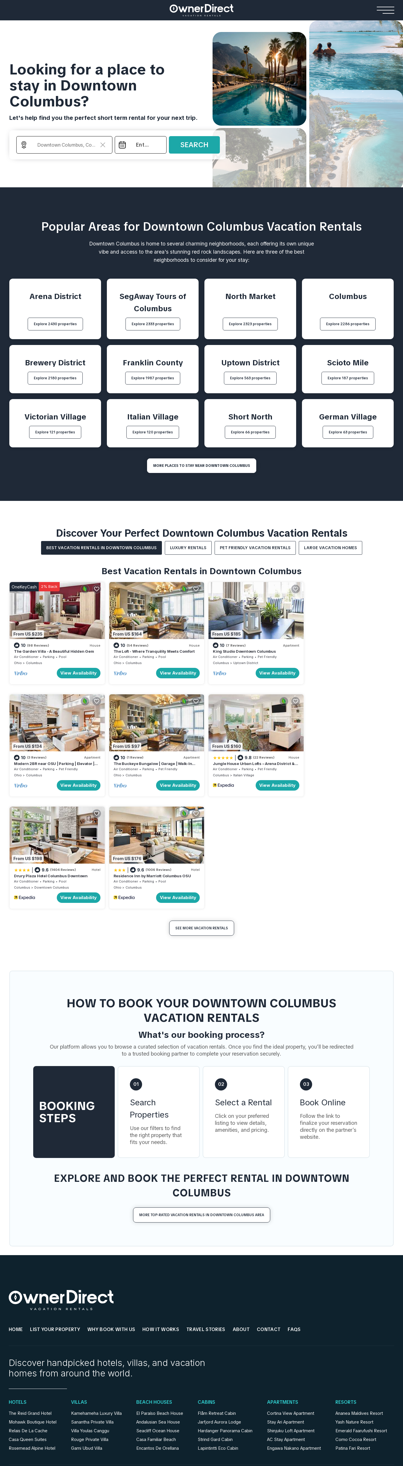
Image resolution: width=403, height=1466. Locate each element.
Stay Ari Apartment (285, 1307)
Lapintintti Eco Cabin (218, 1333)
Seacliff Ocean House (157, 1316)
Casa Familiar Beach (156, 1324)
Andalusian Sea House (158, 1307)
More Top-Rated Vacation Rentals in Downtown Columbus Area (201, 1099)
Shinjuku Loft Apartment (290, 1316)
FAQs (294, 1214)
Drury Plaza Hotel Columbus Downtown (245, 760)
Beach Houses (154, 1287)
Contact (268, 1214)
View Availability (76, 671)
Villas (79, 1287)
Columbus (34, 661)
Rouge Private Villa (89, 1324)
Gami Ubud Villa (86, 1333)
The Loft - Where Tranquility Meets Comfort (151, 649)
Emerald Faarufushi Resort (361, 1316)
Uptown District (240, 661)
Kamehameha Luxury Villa (96, 1298)
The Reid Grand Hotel (30, 1298)
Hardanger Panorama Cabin (225, 1316)
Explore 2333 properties (153, 324)
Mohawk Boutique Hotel (32, 1307)
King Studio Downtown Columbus (239, 649)
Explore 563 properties (250, 378)
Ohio (18, 661)
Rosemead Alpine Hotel (32, 1333)
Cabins (206, 1287)
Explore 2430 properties (55, 324)
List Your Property (55, 1214)
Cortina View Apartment (290, 1298)
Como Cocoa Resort (355, 1324)
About (241, 1214)
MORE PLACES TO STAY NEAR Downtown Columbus (201, 465)
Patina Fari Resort (352, 1333)
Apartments (282, 1287)
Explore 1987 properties (152, 378)
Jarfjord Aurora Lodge (219, 1307)
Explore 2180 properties (55, 378)
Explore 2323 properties (250, 324)
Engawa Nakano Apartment (294, 1333)
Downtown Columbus (245, 772)
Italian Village (141, 772)
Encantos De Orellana (157, 1333)
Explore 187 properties (348, 378)
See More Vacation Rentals (201, 813)
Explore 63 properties (348, 432)
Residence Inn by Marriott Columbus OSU (343, 760)
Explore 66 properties (250, 432)
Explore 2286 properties (348, 324)
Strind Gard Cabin (215, 1324)
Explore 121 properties (55, 432)
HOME (16, 1214)
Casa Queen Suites (28, 1324)
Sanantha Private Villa (92, 1307)
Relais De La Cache (28, 1316)
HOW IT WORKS (160, 1214)
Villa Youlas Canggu (90, 1316)
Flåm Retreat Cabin (217, 1298)
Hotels (17, 1287)
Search (194, 144)
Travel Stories (205, 1214)
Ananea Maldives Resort (359, 1298)
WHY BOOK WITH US (111, 1214)
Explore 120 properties (152, 432)
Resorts (345, 1287)
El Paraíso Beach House (159, 1298)
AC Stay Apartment (286, 1324)
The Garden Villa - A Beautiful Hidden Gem (54, 649)
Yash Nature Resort (354, 1307)
